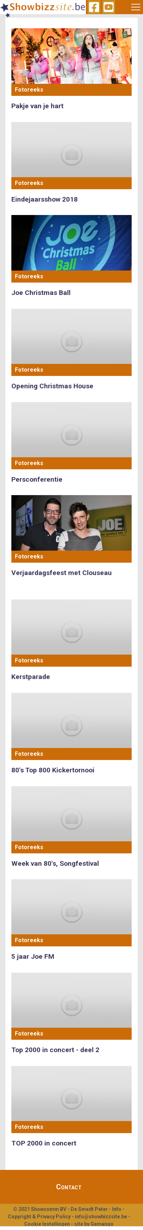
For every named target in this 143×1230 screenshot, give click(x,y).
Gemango (102, 1224)
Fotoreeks (29, 89)
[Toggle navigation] (136, 7)
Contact (69, 1187)
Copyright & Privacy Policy (39, 1216)
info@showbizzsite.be (101, 1216)
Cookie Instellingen (47, 1224)
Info (116, 1209)
